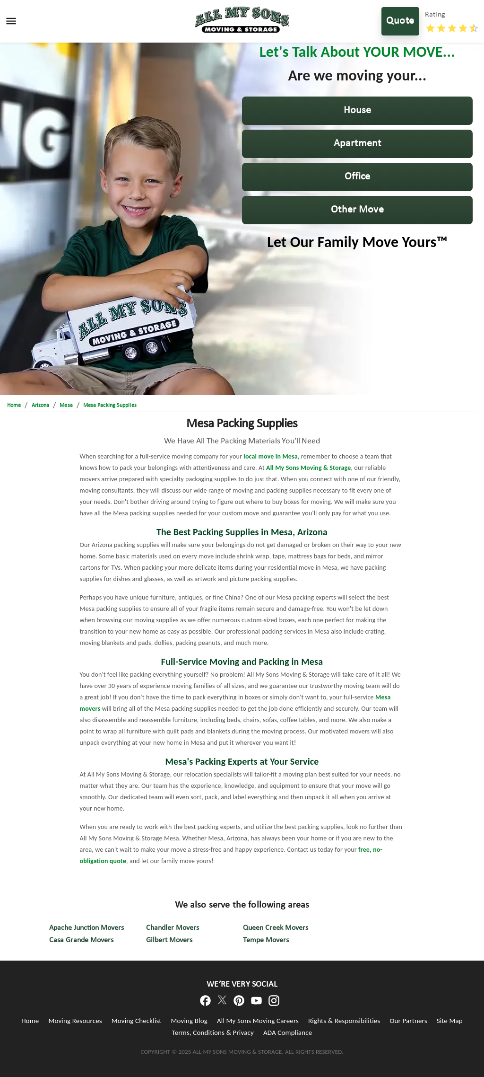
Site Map (450, 1020)
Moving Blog (189, 1020)
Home (30, 1020)
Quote (400, 21)
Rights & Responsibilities (344, 1020)
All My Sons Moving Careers (258, 1020)
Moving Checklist (137, 1020)
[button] (357, 111)
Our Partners (408, 1020)
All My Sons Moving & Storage (308, 468)
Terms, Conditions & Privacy (213, 1032)
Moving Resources (75, 1020)
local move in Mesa (270, 456)
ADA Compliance (287, 1032)
